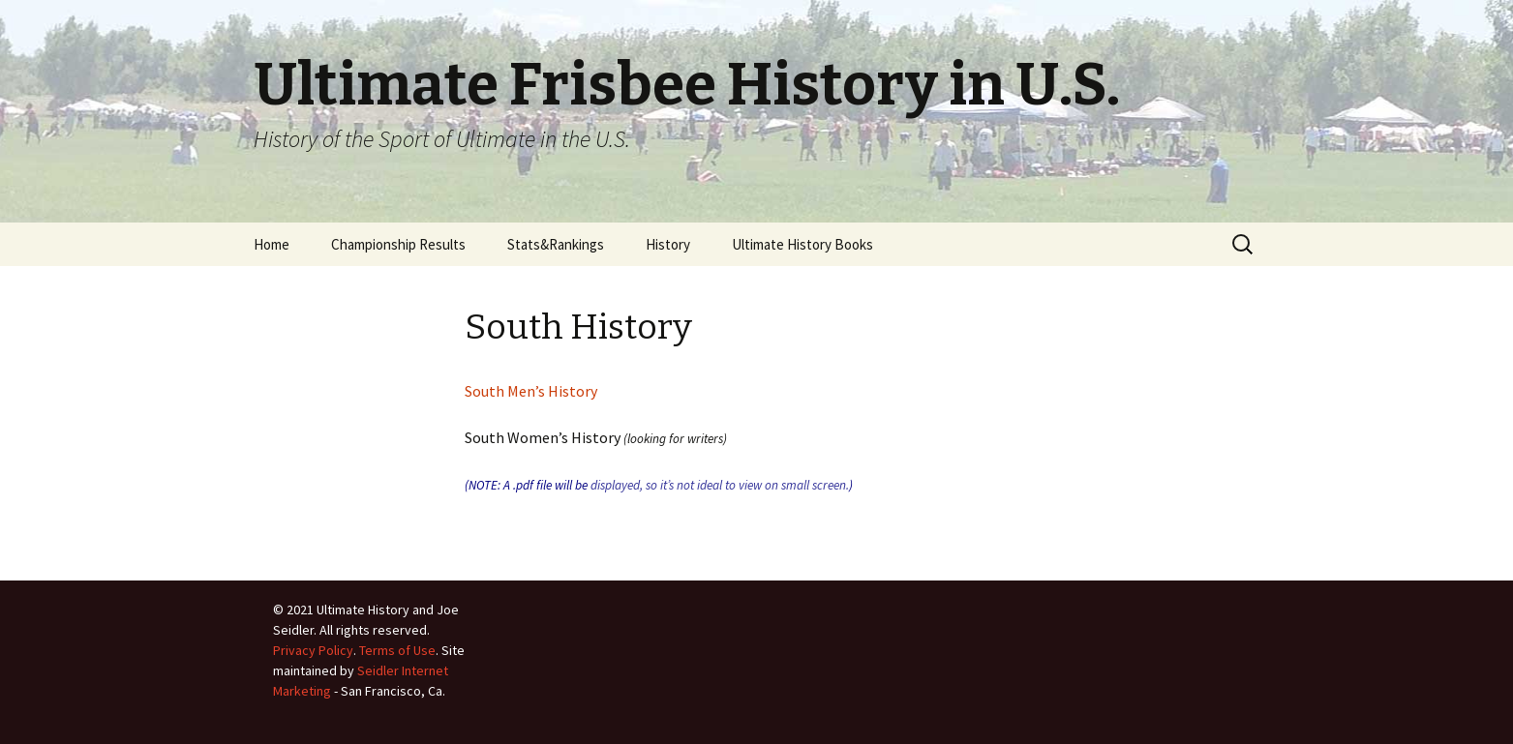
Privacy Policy (313, 650)
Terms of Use (397, 650)
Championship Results (398, 244)
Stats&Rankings (555, 244)
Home (271, 244)
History (668, 244)
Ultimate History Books (802, 244)
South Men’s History (531, 391)
